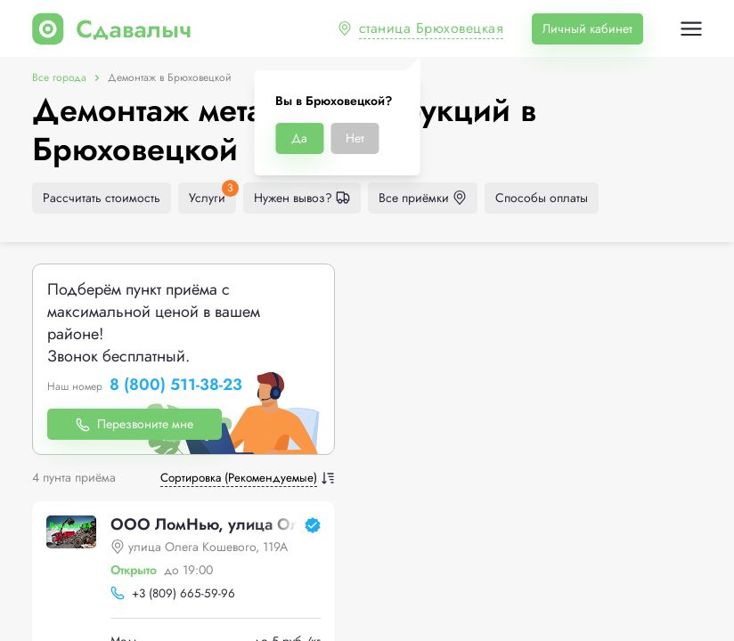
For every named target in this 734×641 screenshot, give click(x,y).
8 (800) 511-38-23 (176, 385)
